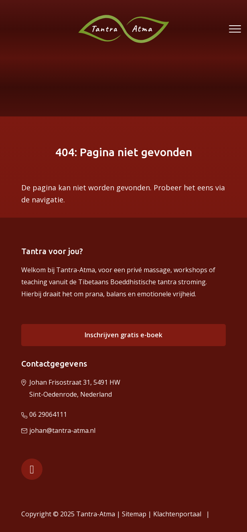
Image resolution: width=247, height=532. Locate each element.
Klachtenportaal (178, 514)
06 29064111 (48, 414)
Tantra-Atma (95, 514)
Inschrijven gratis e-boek (123, 334)
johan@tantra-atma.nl (62, 430)
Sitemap (134, 514)
